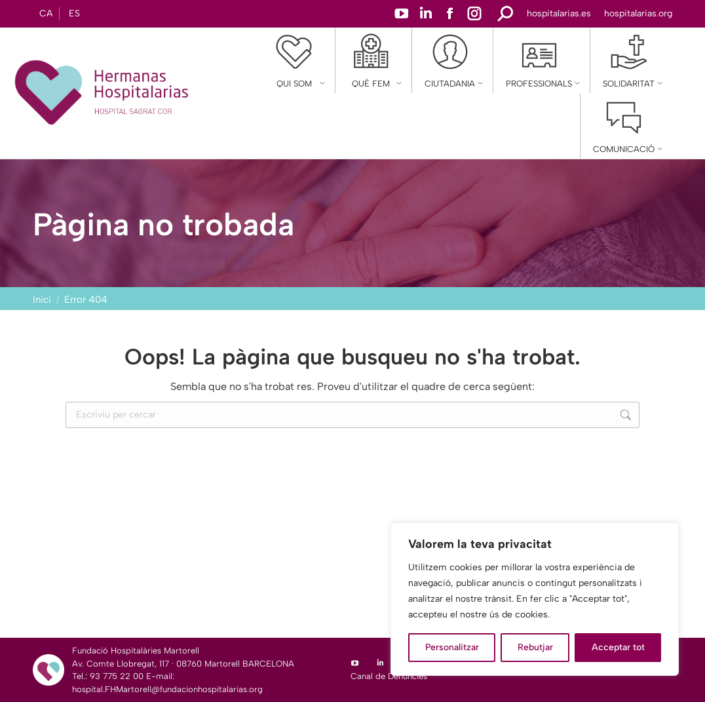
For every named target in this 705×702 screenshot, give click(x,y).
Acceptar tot (618, 647)
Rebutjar (535, 647)
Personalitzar (452, 647)
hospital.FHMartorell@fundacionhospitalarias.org (167, 689)
